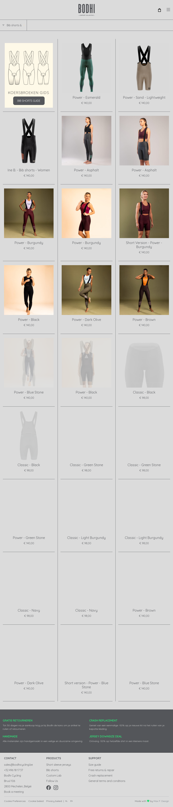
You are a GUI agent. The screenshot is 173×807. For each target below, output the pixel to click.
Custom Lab (53, 775)
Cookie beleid (36, 801)
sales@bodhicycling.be (18, 764)
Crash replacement (101, 775)
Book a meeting (14, 791)
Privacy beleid (54, 801)
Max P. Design (161, 801)
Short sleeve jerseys (58, 764)
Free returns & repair (101, 770)
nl (66, 801)
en (71, 801)
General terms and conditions (107, 781)
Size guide (95, 764)
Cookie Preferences (15, 801)
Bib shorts (52, 770)
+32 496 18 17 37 (13, 770)
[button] (159, 9)
